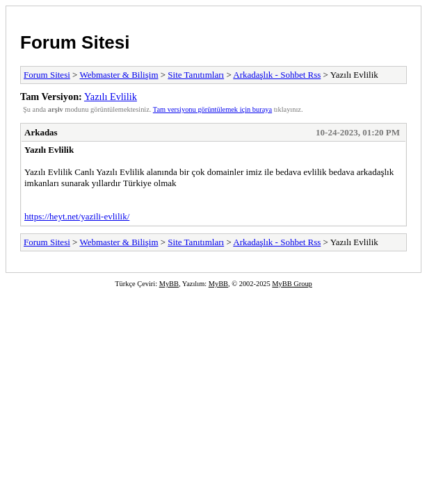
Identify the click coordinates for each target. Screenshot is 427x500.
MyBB (169, 284)
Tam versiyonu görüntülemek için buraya (212, 109)
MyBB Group (292, 284)
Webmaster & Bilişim (118, 74)
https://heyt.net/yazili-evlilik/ (76, 216)
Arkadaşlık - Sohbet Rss (277, 74)
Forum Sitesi (74, 42)
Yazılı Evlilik (110, 96)
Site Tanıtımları (196, 74)
